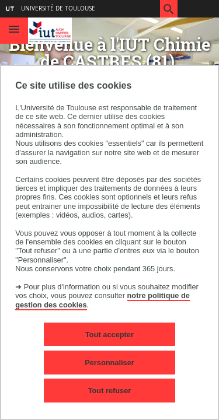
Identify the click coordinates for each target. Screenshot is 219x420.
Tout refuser (109, 390)
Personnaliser (109, 362)
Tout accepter (109, 334)
